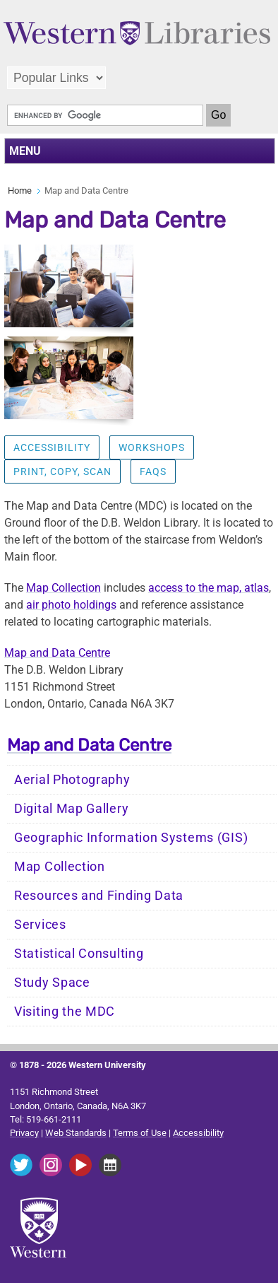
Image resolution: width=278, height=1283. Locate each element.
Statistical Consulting (78, 954)
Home (20, 190)
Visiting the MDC (64, 1011)
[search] (105, 115)
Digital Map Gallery (71, 809)
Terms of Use (140, 1132)
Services (40, 925)
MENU (25, 151)
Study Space (52, 983)
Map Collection (63, 587)
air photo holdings (71, 604)
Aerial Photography (72, 780)
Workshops (152, 447)
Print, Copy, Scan (62, 471)
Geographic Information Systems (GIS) (131, 838)
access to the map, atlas (208, 587)
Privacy (24, 1132)
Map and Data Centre (57, 653)
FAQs (153, 471)
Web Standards (76, 1132)
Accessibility (51, 447)
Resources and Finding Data (98, 896)
